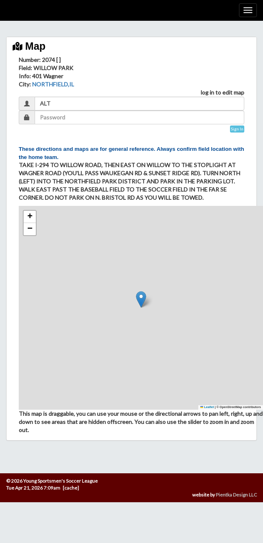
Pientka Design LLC (236, 495)
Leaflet (207, 407)
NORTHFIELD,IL (53, 84)
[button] (141, 299)
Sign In (237, 128)
